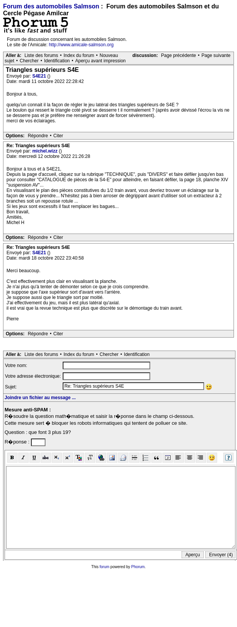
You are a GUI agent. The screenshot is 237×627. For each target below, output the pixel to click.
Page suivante (216, 55)
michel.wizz (45, 151)
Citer (58, 135)
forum (105, 567)
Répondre (38, 135)
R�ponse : (18, 442)
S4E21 (39, 76)
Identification (57, 60)
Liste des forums (41, 55)
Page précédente (178, 55)
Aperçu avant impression (100, 60)
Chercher (29, 60)
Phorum (137, 567)
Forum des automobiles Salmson (51, 6)
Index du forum (78, 55)
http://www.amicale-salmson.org (81, 44)
